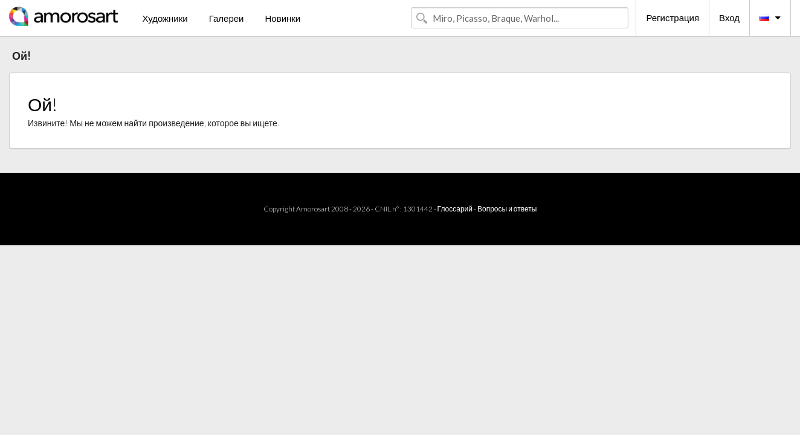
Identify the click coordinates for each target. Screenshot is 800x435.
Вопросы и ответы (507, 208)
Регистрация (672, 17)
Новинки (282, 18)
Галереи (226, 18)
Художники (164, 18)
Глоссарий (455, 208)
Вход (729, 17)
